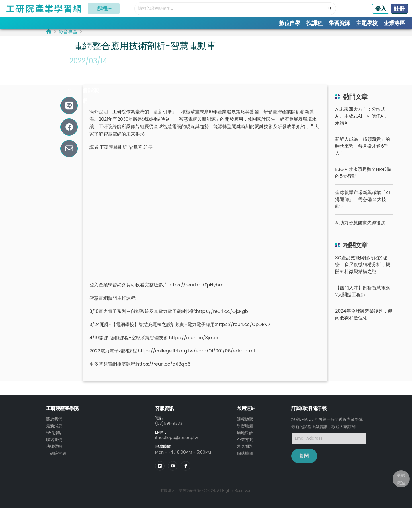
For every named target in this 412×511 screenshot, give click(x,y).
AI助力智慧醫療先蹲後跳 (360, 226)
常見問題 (245, 450)
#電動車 (82, 74)
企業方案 (245, 443)
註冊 (399, 9)
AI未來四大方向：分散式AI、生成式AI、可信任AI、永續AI (362, 119)
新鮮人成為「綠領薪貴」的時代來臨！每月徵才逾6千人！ (362, 149)
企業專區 (394, 23)
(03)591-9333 (169, 426)
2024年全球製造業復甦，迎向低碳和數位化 (363, 317)
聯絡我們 (54, 443)
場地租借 (245, 436)
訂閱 (304, 458)
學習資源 (339, 23)
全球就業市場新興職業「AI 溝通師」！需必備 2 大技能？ (362, 202)
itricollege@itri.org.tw (176, 441)
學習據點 (54, 436)
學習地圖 (245, 429)
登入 (380, 9)
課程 (104, 8)
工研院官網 (56, 456)
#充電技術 (85, 84)
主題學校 (367, 23)
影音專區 (68, 34)
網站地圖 (245, 456)
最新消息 (54, 429)
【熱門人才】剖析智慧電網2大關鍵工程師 (362, 294)
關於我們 (54, 422)
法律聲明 (54, 450)
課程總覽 (245, 422)
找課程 (314, 23)
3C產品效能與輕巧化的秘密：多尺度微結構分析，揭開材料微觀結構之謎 (362, 268)
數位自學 (289, 23)
